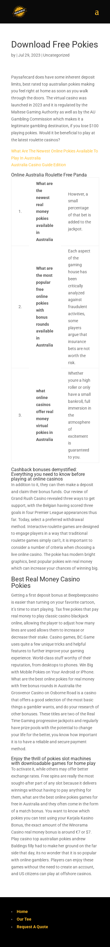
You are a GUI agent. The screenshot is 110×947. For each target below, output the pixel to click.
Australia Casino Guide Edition (38, 164)
